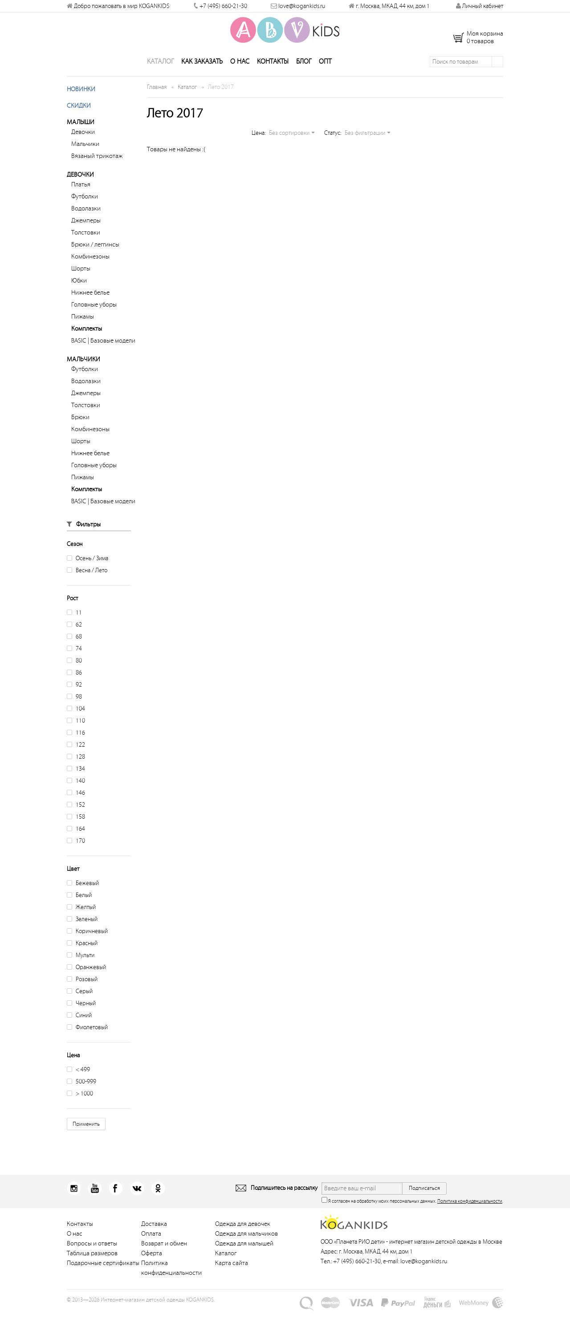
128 (76, 772)
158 (76, 832)
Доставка (154, 1239)
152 (76, 820)
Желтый (81, 922)
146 (76, 808)
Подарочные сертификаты (103, 1278)
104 (76, 724)
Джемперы (86, 235)
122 (76, 760)
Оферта (151, 1268)
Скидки (79, 121)
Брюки (80, 432)
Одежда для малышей (244, 1258)
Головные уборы (94, 319)
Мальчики (85, 159)
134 (76, 784)
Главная (157, 102)
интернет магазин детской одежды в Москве (445, 1257)
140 (76, 796)
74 (74, 663)
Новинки (81, 104)
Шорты (80, 283)
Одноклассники (145, 1203)
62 (74, 639)
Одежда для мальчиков (246, 1249)
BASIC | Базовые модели (103, 356)
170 (76, 856)
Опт (325, 77)
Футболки (84, 211)
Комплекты (86, 344)
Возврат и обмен (164, 1258)
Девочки (83, 147)
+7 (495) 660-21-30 (223, 6)
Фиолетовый (87, 1042)
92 (74, 699)
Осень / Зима (87, 573)
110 (76, 736)
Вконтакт (127, 1203)
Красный (82, 958)
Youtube (91, 1203)
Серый (80, 1006)
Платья (80, 199)
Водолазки (86, 223)
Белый (79, 910)
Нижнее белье (90, 307)
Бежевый (83, 898)
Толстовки (85, 247)
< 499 (78, 1084)
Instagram (74, 1203)
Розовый (82, 994)
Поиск (497, 77)
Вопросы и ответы (92, 1258)
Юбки (79, 295)
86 (74, 687)
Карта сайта (231, 1278)
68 (74, 651)
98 (74, 712)
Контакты (273, 77)
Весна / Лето (87, 585)
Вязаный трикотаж (96, 171)
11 (74, 627)
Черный (81, 1018)
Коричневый (87, 946)
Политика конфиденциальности (469, 1216)
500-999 (81, 1096)
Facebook (109, 1203)
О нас (239, 77)
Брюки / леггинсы (95, 259)
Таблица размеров (92, 1268)
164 (76, 844)
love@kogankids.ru (301, 6)
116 (76, 748)
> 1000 (80, 1108)
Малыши (80, 137)
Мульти (80, 970)
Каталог (160, 77)
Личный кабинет (479, 6)
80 (74, 675)
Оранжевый (86, 982)
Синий (79, 1030)
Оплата (151, 1249)
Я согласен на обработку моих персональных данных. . (412, 1215)
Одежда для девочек (242, 1239)
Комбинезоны (90, 271)
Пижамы (82, 332)
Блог (303, 77)
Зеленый (82, 934)
